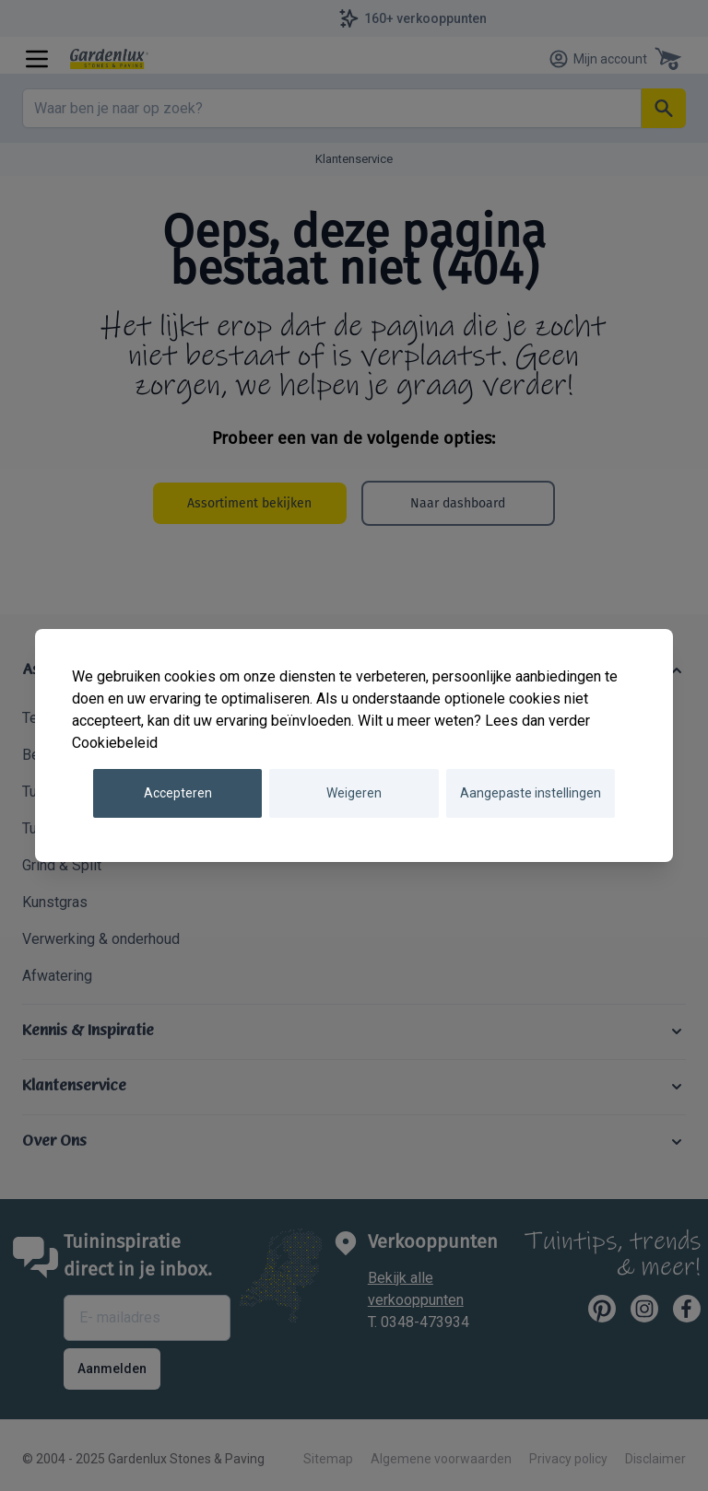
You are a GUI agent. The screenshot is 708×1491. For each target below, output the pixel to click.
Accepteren (178, 793)
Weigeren (354, 793)
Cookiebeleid (115, 742)
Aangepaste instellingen (530, 793)
